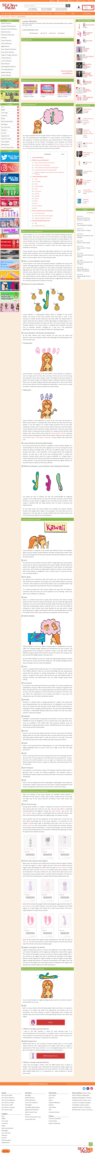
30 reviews (67, 857)
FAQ (50, 1110)
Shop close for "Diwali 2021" (83, 248)
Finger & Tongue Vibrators (9, 55)
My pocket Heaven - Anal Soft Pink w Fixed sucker (88, 132)
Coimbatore (87, 1107)
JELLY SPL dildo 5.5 (88, 56)
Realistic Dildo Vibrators (8, 26)
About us (71, 1)
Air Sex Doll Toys (30, 1119)
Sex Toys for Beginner (8, 1100)
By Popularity (34, 33)
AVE (36, 208)
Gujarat (82, 1105)
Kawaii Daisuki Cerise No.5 (30, 927)
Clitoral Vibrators (6, 43)
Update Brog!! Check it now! (84, 276)
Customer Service (54, 1112)
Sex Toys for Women (19, 13)
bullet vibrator (56, 811)
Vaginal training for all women (43, 218)
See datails (90, 212)
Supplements (5, 136)
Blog (73, 13)
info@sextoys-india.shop (57, 1084)
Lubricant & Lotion (59, 13)
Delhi (73, 1095)
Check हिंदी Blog (67, 73)
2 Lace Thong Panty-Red (87, 181)
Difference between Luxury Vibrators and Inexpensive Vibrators (49, 173)
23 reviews (67, 900)
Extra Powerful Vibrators (8, 49)
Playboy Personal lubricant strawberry (88, 120)
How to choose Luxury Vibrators (42, 211)
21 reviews (32, 900)
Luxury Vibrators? (38, 157)
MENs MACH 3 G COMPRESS (88, 153)
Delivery (51, 1105)
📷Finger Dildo (87, 162)
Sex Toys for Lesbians (8, 1107)
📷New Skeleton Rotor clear (88, 33)
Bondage (28, 1095)
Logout (90, 1)
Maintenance (5, 144)
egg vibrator (65, 811)
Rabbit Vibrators (6, 23)
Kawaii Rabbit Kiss (46, 892)
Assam (83, 1110)
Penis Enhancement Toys (33, 1117)
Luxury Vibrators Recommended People (45, 170)
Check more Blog (67, 71)
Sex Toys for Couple (33, 13)
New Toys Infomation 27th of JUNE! (85, 235)
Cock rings (4, 113)
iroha (36, 188)
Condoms (4, 115)
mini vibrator (27, 813)
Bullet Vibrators (6, 32)
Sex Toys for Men (6, 13)
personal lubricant (28, 825)
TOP (91, 1149)
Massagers (4, 124)
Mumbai (78, 1095)
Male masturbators (7, 121)
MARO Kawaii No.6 (40, 225)
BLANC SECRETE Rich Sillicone (47, 849)
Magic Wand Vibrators (32, 1110)
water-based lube (28, 437)
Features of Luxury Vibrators (42, 165)
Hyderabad (85, 1095)
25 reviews (32, 936)
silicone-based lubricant (58, 433)
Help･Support (81, 1)
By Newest (61, 33)
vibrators (25, 243)
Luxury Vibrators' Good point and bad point (46, 167)
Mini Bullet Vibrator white (87, 90)
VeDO (36, 201)
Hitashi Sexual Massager (87, 110)
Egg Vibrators (5, 46)
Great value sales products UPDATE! (85, 255)
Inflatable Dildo (87, 171)
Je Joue (36, 198)
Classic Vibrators (6, 40)
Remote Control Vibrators (9, 29)
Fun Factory (38, 191)
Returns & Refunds (54, 1123)
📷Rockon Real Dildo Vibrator (87, 82)
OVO (36, 203)
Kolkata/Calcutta (77, 1100)
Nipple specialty (6, 72)
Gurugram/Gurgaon (84, 1102)
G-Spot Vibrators (6, 58)
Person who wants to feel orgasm (44, 215)
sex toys (38, 235)
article (90, 1144)
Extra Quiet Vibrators (7, 52)
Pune (89, 1100)
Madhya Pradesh (77, 1107)
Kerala (85, 1100)
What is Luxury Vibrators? (40, 160)
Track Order (61, 1)
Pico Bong (37, 181)
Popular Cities (86, 1093)
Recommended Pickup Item (41, 221)
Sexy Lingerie (5, 142)
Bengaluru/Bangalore (79, 1098)
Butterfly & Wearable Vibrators (7, 36)
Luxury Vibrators (6, 61)
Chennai (88, 1098)
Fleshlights (28, 1105)
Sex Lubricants (5, 127)
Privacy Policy (53, 1121)
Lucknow (75, 1102)
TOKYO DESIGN (39, 186)
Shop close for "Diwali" (84, 229)
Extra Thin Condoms (31, 1102)
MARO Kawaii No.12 (64, 927)
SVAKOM (37, 196)
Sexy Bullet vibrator (86, 49)
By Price (44, 33)
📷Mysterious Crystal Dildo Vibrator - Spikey (88, 74)
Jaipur (87, 1105)
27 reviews (32, 857)
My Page (79, 8)
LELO (36, 179)
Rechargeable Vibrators (8, 66)
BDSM (3, 110)
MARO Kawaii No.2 (29, 892)
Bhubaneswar (76, 1110)
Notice (51, 1100)
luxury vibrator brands (62, 144)
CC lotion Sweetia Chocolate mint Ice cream (29, 849)
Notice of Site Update (83, 242)
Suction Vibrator (6, 75)
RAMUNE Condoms (86, 200)
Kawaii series (44, 870)
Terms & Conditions (55, 1118)
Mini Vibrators (5, 64)
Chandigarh (75, 1105)
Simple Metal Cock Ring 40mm (88, 191)
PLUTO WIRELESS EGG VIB (88, 97)
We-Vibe (37, 193)
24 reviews (50, 900)
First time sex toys (40, 213)
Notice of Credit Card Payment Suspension (83, 218)
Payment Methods (54, 1102)
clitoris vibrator (62, 867)
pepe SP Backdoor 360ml (64, 849)
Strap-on (27, 1114)
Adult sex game (6, 1140)
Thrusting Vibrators (7, 69)
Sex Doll (3, 133)
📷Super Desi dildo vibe (88, 25)
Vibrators (13, 16)
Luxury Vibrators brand (39, 176)
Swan (36, 184)
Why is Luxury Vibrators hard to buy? (45, 162)
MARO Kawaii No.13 (64, 892)
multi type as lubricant (43, 437)
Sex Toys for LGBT (46, 13)
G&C (36, 223)
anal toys (25, 942)
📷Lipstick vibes (87, 40)
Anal (2, 107)
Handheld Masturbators (32, 1107)
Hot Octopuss (38, 205)
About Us (51, 1098)
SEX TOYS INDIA (5, 16)
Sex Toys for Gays (7, 1110)
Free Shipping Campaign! (84, 224)
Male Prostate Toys (31, 1112)
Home (52, 1)
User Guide (52, 1095)
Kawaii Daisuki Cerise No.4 (47, 927)
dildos (33, 243)
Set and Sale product (7, 147)
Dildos (3, 118)
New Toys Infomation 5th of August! (85, 262)
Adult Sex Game (6, 139)
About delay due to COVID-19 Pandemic (83, 269)
